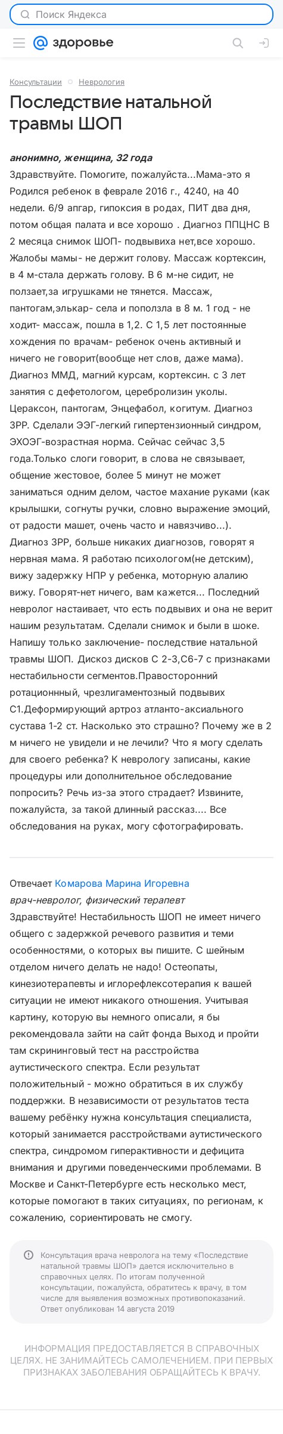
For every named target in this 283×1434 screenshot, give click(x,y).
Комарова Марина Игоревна (122, 883)
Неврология (102, 82)
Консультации (36, 82)
